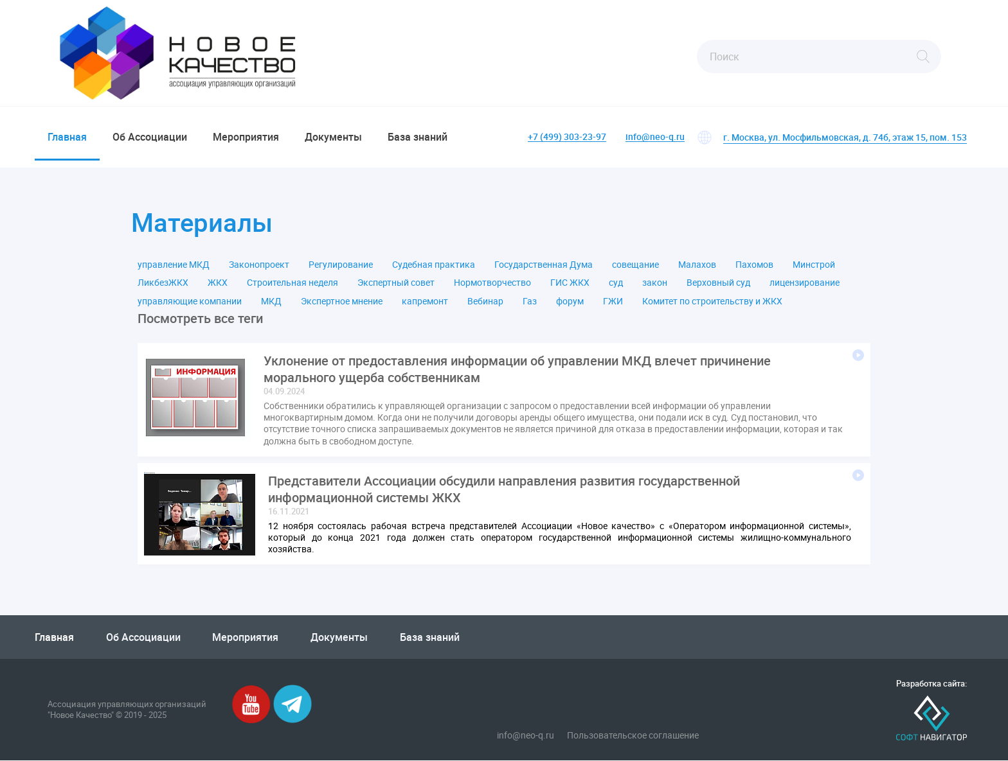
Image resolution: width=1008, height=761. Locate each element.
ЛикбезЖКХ (163, 283)
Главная (67, 137)
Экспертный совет (396, 283)
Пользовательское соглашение (633, 735)
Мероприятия (246, 137)
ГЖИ (613, 301)
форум (570, 301)
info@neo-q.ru (655, 137)
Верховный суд (718, 283)
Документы (333, 137)
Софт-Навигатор (931, 719)
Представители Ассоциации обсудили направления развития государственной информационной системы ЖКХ (504, 489)
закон (654, 283)
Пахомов (754, 264)
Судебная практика (433, 264)
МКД (271, 301)
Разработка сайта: (931, 684)
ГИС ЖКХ (570, 283)
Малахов (697, 264)
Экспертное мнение (341, 301)
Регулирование (341, 264)
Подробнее (858, 355)
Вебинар (485, 301)
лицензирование (805, 283)
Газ (530, 301)
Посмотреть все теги (200, 318)
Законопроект (259, 264)
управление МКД (174, 264)
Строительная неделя (292, 283)
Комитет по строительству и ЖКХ (712, 301)
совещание (635, 264)
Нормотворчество (492, 283)
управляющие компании (190, 301)
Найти (923, 56)
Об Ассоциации (150, 137)
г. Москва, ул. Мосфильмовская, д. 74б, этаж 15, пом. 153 (845, 137)
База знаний (417, 137)
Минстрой (814, 264)
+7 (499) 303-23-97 (567, 137)
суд (616, 283)
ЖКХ (218, 283)
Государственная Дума (543, 264)
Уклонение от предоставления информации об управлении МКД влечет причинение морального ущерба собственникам (517, 369)
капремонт (425, 301)
